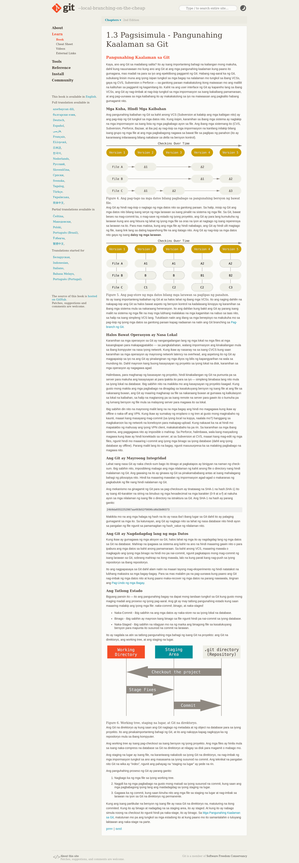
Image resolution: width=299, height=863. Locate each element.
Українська (61, 197)
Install (58, 74)
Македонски (62, 221)
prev (109, 828)
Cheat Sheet (64, 44)
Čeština (58, 216)
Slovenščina (61, 169)
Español (58, 125)
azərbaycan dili (63, 109)
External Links (66, 53)
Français (59, 136)
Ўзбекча (59, 238)
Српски (58, 175)
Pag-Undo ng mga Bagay (128, 583)
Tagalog (58, 186)
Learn (57, 34)
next (118, 828)
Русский (59, 164)
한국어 (57, 153)
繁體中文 (58, 243)
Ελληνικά (59, 142)
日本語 (57, 147)
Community (62, 80)
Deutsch (58, 120)
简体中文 (58, 202)
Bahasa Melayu (63, 273)
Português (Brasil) (65, 232)
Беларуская (61, 257)
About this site (69, 856)
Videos (60, 48)
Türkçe (57, 191)
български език (64, 114)
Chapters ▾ (113, 20)
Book (60, 39)
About (57, 28)
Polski (57, 227)
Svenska (58, 180)
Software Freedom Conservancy (227, 856)
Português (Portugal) (67, 279)
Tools (57, 62)
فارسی (57, 131)
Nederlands (61, 158)
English (91, 96)
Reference (61, 68)
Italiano (58, 268)
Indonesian (60, 262)
